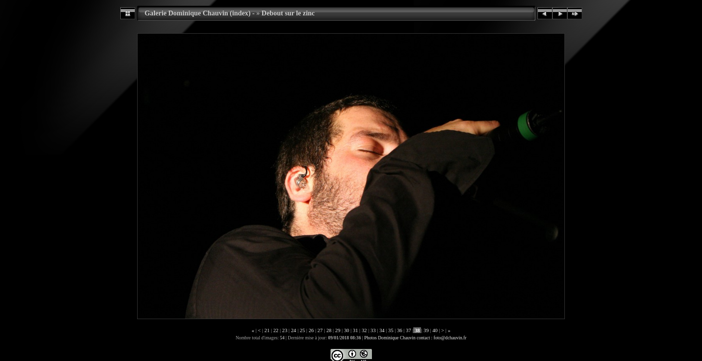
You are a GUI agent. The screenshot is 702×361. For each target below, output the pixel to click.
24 (293, 330)
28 (328, 330)
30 (346, 330)
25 (302, 330)
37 (408, 330)
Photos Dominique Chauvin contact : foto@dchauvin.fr (415, 337)
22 (276, 330)
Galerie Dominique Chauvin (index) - (200, 13)
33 (373, 330)
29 (338, 330)
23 (285, 330)
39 (426, 330)
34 (382, 330)
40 (435, 330)
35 (391, 330)
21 (267, 330)
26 (311, 330)
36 (399, 330)
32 (364, 330)
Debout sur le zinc (288, 13)
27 (320, 330)
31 (355, 330)
